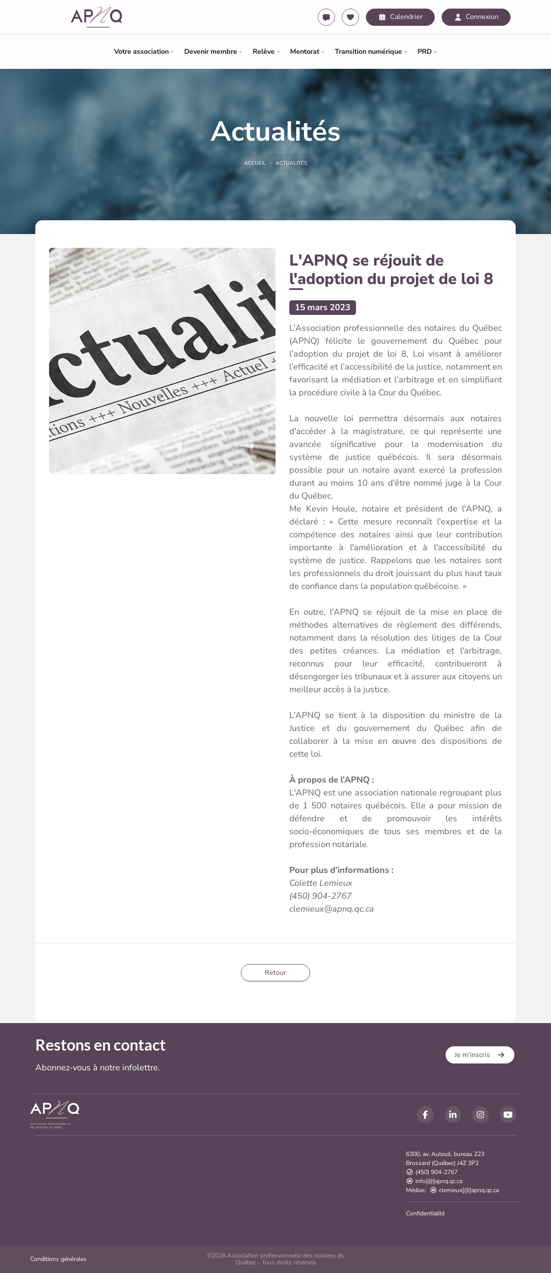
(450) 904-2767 (432, 1172)
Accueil (255, 163)
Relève (264, 51)
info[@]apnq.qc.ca (434, 1181)
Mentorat (304, 51)
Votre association (141, 51)
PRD (425, 51)
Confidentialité (425, 1213)
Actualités (291, 163)
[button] (480, 1054)
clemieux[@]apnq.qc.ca (464, 1190)
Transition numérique (368, 51)
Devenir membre (210, 51)
